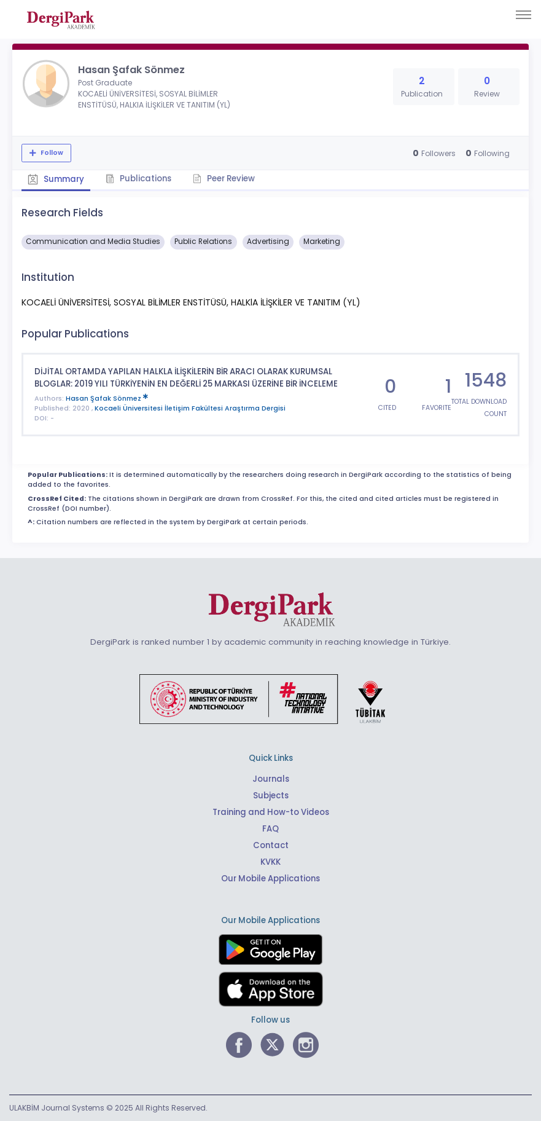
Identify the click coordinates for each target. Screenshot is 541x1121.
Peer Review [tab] (224, 178)
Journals (270, 779)
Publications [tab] (138, 178)
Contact (271, 845)
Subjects (271, 795)
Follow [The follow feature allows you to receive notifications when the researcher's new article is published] (51, 152)
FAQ (270, 829)
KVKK (270, 862)
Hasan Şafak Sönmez (107, 398)
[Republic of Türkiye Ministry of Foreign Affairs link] (270, 698)
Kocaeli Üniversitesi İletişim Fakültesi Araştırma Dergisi (190, 408)
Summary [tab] (56, 179)
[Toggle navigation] (523, 14)
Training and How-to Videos (270, 812)
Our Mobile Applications (270, 878)
